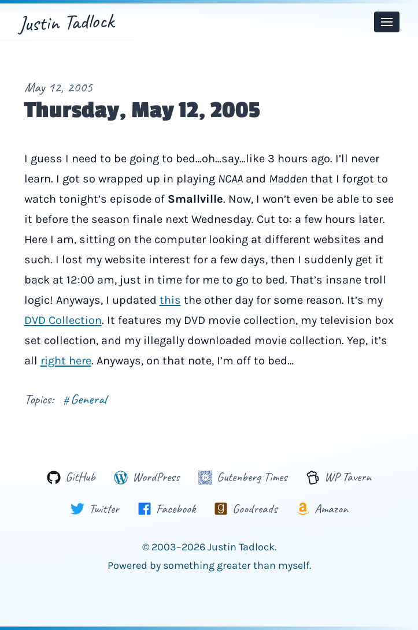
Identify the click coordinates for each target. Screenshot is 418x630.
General (84, 399)
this (170, 300)
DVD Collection (63, 320)
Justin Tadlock (66, 22)
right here (65, 360)
